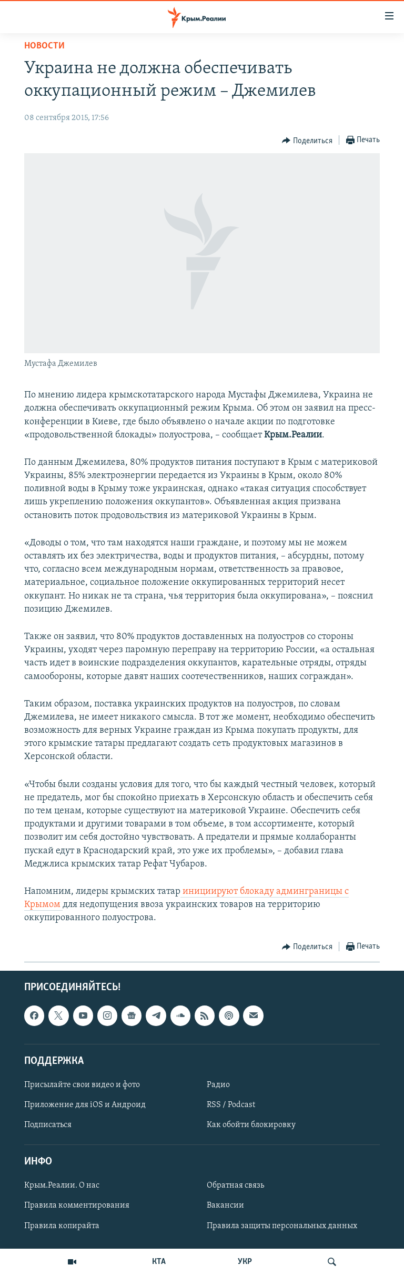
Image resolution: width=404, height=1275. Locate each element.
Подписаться (48, 1125)
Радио (218, 1085)
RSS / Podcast (231, 1105)
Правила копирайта (61, 1225)
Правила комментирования (76, 1205)
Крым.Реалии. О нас (61, 1185)
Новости (44, 46)
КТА (159, 1262)
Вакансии (225, 1205)
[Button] (307, 140)
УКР (245, 1262)
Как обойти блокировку (251, 1125)
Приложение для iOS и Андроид (85, 1105)
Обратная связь (235, 1185)
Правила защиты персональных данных (282, 1225)
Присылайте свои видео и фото (82, 1085)
